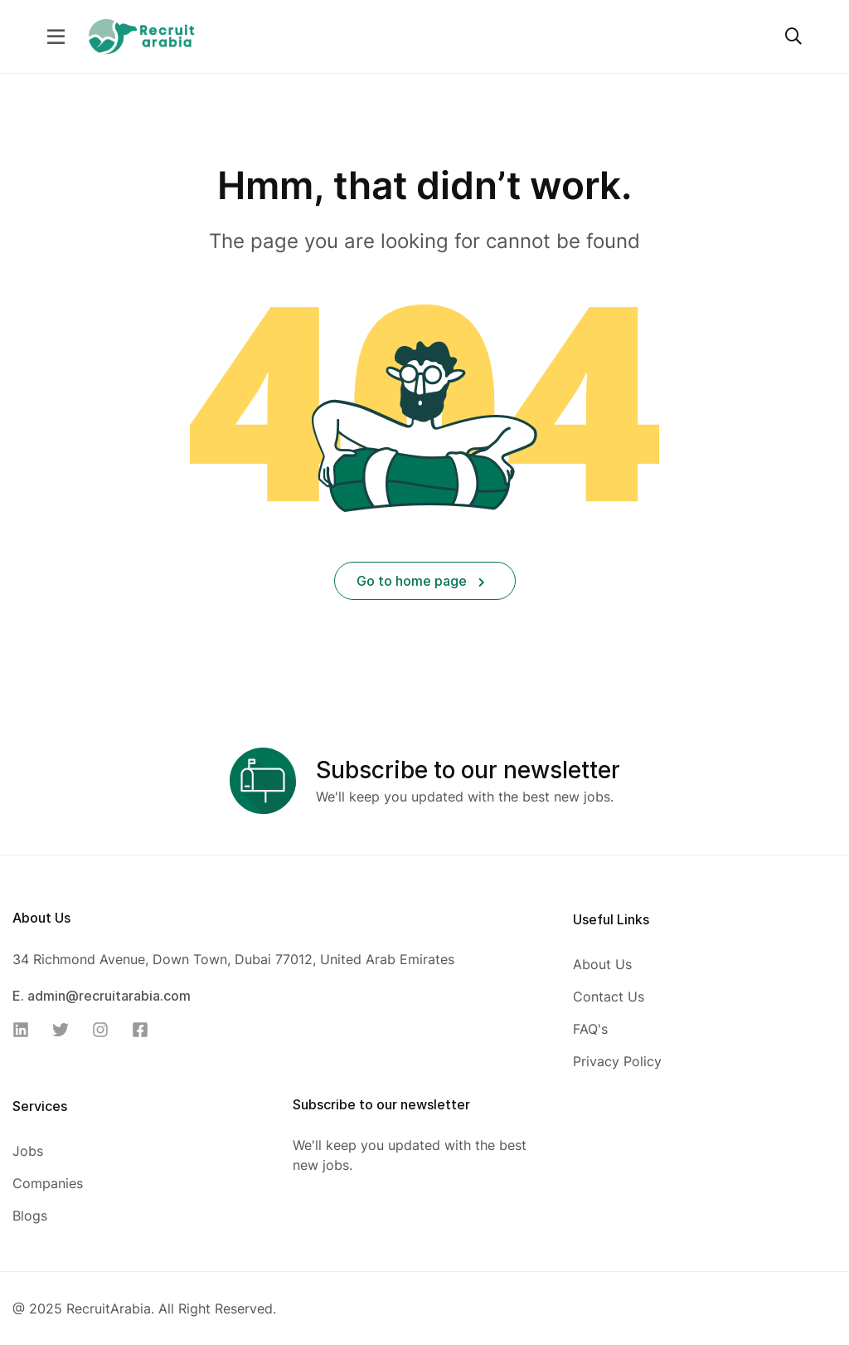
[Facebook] (145, 1029)
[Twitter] (65, 1029)
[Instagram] (105, 1029)
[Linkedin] (26, 1029)
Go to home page (421, 581)
